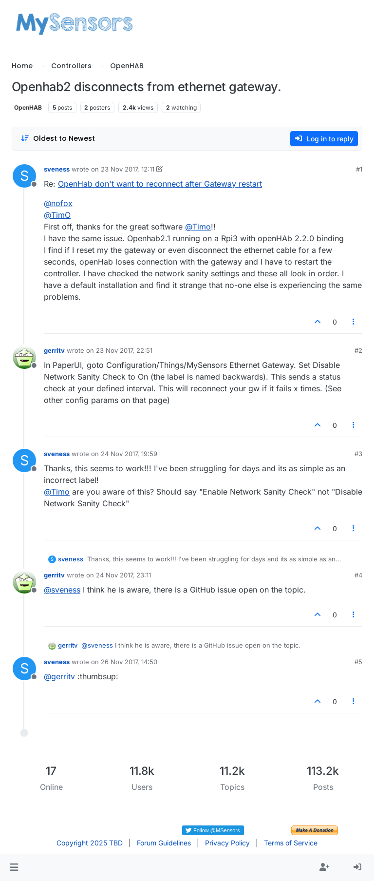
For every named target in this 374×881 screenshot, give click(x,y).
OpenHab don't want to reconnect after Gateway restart (160, 184)
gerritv (54, 350)
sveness (57, 169)
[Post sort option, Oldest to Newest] (57, 138)
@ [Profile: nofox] (58, 203)
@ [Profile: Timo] (198, 226)
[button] (14, 867)
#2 (358, 350)
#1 (359, 169)
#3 (358, 454)
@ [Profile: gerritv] (59, 676)
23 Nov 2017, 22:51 (124, 350)
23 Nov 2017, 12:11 (127, 169)
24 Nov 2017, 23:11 (123, 575)
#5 (358, 662)
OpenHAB (28, 107)
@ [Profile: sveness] (62, 589)
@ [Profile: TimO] (57, 215)
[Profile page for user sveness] (24, 176)
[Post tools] (354, 321)
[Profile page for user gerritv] (24, 357)
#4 (358, 575)
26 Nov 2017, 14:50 (129, 662)
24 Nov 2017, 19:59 (129, 454)
